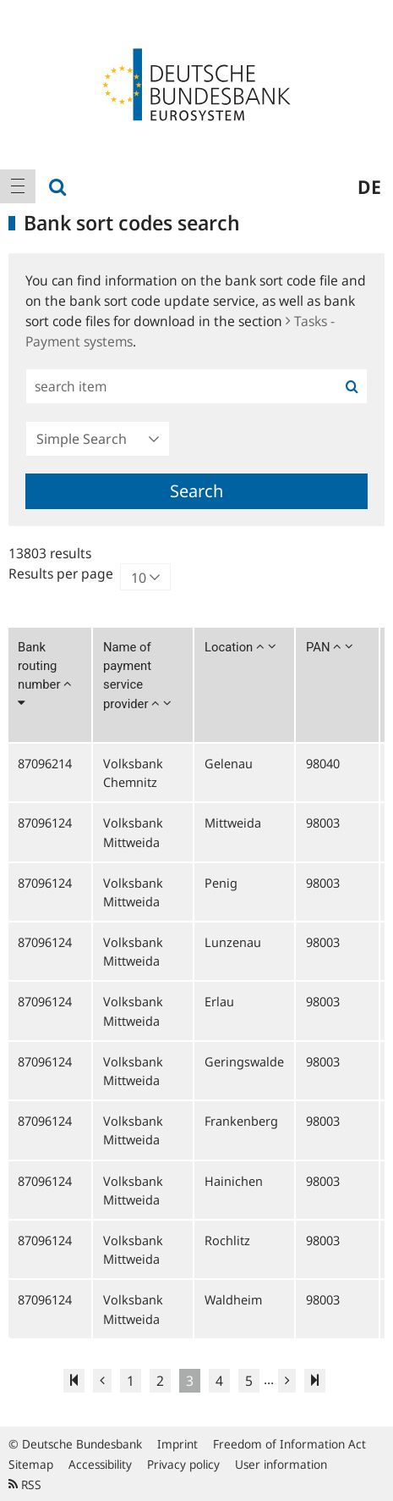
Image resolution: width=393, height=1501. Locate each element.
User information (281, 1464)
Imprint (177, 1444)
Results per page (60, 573)
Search (196, 490)
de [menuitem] (369, 186)
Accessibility (100, 1464)
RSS (24, 1484)
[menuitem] (17, 186)
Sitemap (30, 1464)
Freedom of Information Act (289, 1444)
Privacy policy (183, 1464)
